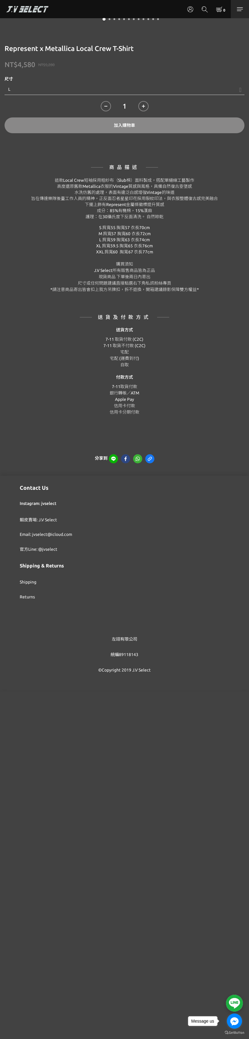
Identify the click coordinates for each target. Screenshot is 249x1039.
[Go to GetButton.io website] (234, 1033)
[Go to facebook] (234, 1021)
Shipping (28, 582)
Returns (27, 596)
